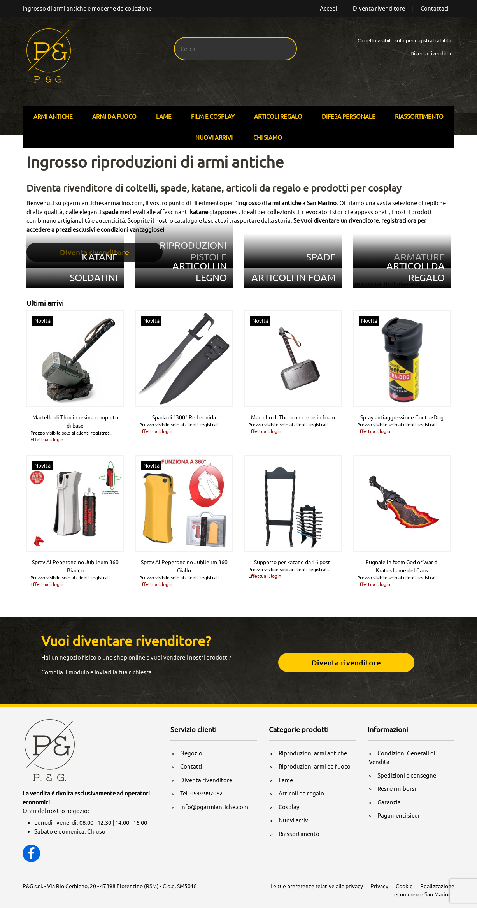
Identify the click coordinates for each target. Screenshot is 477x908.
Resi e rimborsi (396, 788)
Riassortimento (419, 116)
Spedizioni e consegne (406, 775)
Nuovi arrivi (214, 137)
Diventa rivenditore (379, 8)
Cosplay (289, 806)
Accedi (328, 8)
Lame (164, 116)
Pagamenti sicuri (399, 815)
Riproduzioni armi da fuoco (315, 766)
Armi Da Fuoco (114, 116)
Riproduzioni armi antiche (313, 753)
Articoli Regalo (278, 116)
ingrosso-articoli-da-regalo (388, 283)
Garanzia (389, 802)
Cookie (404, 885)
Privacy (379, 885)
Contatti (191, 766)
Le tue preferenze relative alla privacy (316, 885)
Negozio (191, 753)
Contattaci (435, 8)
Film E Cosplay (213, 116)
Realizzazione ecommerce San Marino (424, 889)
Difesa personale (348, 116)
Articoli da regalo (301, 793)
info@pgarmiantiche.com (214, 806)
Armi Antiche (53, 116)
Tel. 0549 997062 (201, 793)
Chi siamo (267, 137)
